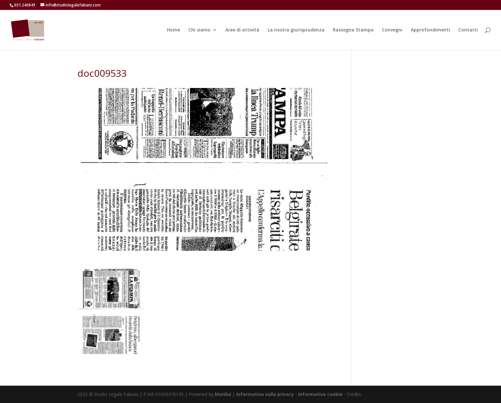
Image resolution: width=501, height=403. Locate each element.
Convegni (392, 30)
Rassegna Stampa (353, 30)
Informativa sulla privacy (265, 394)
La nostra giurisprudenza (296, 30)
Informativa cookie (321, 394)
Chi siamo (199, 30)
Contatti (468, 30)
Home (173, 30)
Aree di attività (242, 30)
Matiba (222, 394)
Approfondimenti (430, 30)
